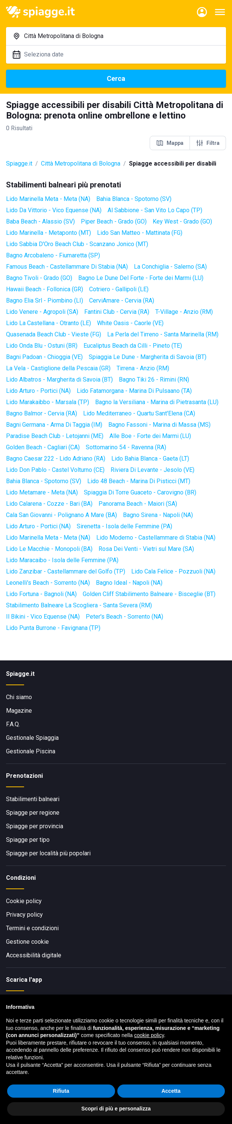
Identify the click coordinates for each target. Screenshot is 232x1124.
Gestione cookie (27, 941)
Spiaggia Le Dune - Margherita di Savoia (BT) (147, 356)
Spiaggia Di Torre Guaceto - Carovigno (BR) (140, 492)
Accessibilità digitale (33, 955)
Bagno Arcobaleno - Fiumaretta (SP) (53, 255)
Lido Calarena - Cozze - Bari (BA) (49, 503)
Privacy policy (24, 914)
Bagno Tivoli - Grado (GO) (39, 277)
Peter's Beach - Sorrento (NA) (124, 616)
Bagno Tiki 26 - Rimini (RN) (154, 379)
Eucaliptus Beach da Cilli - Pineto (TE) (132, 345)
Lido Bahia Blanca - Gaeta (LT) (150, 458)
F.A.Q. (13, 724)
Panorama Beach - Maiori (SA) (138, 503)
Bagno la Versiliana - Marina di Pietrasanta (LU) (156, 402)
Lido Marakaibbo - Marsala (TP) (47, 402)
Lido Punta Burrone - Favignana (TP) (53, 627)
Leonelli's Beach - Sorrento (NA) (48, 582)
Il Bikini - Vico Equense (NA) (43, 616)
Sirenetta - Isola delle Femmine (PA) (124, 526)
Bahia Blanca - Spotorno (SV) (133, 198)
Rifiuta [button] (61, 1091)
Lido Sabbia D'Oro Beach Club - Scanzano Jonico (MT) (77, 244)
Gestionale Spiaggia (32, 737)
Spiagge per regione (32, 812)
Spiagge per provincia (34, 826)
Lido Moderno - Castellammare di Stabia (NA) (155, 537)
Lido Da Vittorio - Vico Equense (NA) (54, 210)
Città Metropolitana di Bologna (80, 163)
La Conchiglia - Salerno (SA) (170, 266)
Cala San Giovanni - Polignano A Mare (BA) (61, 515)
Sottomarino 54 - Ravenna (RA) (126, 447)
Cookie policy (24, 901)
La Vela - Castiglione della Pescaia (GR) (58, 368)
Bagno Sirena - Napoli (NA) (158, 515)
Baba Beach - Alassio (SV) (40, 221)
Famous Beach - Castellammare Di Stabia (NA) (67, 266)
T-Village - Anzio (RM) (184, 311)
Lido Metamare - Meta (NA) (42, 492)
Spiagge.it (19, 163)
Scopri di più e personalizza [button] (115, 1109)
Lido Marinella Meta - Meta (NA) (48, 198)
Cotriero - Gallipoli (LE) (119, 289)
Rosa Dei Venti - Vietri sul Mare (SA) (146, 548)
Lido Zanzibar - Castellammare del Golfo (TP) (65, 571)
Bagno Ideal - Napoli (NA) (129, 582)
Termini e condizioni (32, 928)
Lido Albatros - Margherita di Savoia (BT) (59, 379)
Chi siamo (19, 697)
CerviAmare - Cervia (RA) (121, 300)
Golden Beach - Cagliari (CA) (43, 447)
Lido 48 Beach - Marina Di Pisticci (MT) (138, 481)
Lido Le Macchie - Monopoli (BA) (49, 548)
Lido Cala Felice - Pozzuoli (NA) (173, 571)
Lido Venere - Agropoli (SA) (42, 311)
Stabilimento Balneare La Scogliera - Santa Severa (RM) (79, 605)
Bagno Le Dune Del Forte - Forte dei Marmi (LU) (140, 277)
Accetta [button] (170, 1091)
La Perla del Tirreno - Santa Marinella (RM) (162, 334)
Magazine (19, 710)
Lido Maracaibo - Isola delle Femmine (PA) (62, 560)
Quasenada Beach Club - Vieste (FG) (53, 334)
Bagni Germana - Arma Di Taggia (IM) (54, 424)
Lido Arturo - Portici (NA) (38, 390)
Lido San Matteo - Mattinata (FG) (139, 232)
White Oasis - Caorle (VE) (130, 323)
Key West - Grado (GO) (182, 221)
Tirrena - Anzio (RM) (143, 368)
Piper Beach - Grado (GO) (114, 221)
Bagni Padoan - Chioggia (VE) (44, 356)
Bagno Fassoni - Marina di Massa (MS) (159, 424)
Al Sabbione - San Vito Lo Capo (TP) (155, 210)
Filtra (208, 143)
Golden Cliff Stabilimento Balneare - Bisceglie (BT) (149, 594)
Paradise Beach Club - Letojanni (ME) (54, 436)
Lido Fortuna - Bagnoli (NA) (41, 594)
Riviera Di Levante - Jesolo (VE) (152, 469)
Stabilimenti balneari (32, 799)
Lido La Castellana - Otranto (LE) (48, 323)
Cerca (116, 78)
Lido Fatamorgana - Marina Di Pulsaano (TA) (134, 390)
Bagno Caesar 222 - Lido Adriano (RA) (55, 458)
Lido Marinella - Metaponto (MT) (48, 232)
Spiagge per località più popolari (48, 853)
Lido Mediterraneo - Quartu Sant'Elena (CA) (139, 413)
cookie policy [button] (149, 1035)
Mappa (169, 143)
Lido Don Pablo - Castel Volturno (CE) (55, 469)
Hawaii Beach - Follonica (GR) (44, 289)
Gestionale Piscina (30, 751)
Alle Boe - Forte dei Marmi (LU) (150, 436)
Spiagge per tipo (28, 839)
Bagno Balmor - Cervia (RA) (41, 413)
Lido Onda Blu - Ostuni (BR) (41, 345)
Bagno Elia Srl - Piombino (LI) (44, 300)
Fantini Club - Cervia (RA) (116, 311)
